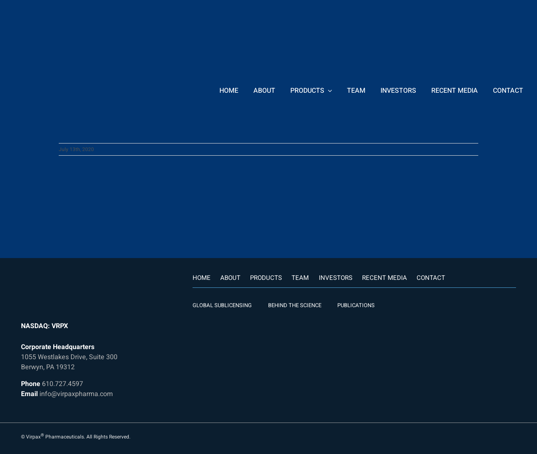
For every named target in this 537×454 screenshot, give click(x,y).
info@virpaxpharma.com (76, 394)
